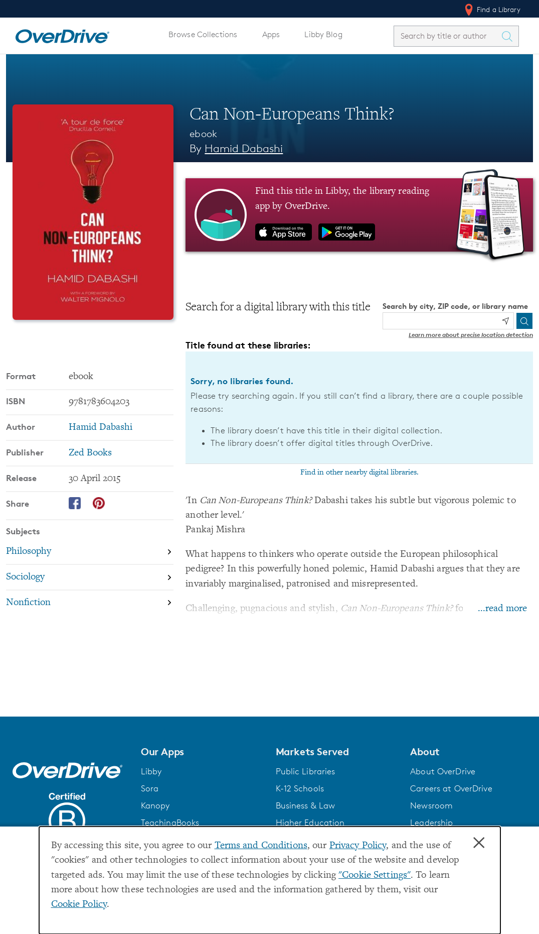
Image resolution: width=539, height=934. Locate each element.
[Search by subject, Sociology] (89, 576)
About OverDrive (442, 771)
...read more (502, 609)
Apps (271, 34)
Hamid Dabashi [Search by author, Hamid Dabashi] (244, 148)
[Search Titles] (509, 36)
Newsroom (431, 805)
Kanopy (155, 805)
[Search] (524, 321)
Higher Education (310, 823)
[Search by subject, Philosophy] (89, 551)
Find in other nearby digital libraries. (359, 473)
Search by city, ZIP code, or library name (455, 306)
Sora (150, 788)
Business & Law (305, 805)
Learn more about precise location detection (471, 334)
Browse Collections (202, 34)
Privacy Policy (358, 846)
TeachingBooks (170, 823)
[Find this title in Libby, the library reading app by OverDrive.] (359, 215)
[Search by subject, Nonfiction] (89, 602)
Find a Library (491, 10)
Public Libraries (305, 771)
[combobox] (447, 36)
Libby (151, 771)
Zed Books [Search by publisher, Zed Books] (90, 452)
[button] (202, 751)
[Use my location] (505, 321)
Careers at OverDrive (451, 788)
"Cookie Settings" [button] (374, 875)
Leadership (431, 823)
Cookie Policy (79, 904)
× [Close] (478, 843)
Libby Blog (323, 34)
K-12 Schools (300, 788)
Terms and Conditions (261, 846)
